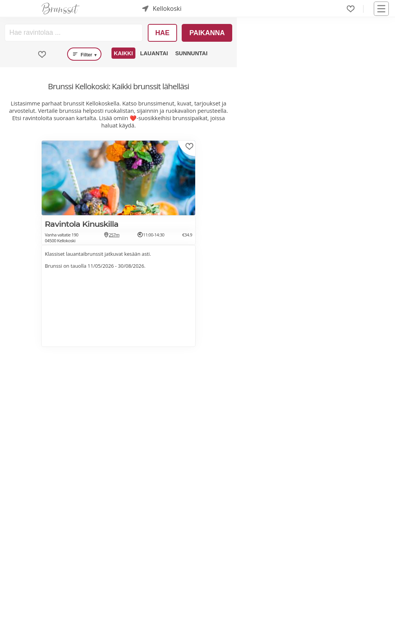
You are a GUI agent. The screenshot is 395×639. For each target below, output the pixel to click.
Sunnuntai (191, 53)
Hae (162, 33)
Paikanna (207, 33)
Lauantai (154, 53)
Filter (84, 54)
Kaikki (123, 53)
